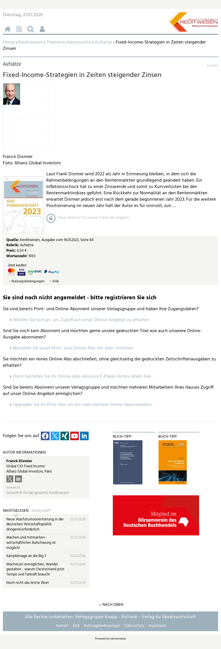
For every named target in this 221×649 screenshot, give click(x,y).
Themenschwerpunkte (69, 42)
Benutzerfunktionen (43, 32)
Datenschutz (134, 626)
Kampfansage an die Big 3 (26, 556)
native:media (118, 638)
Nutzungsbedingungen (28, 281)
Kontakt (62, 626)
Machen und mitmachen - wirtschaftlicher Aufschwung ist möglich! (31, 543)
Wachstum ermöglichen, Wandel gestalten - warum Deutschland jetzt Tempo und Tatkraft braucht (35, 569)
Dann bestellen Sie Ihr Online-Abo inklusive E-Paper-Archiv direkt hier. (82, 376)
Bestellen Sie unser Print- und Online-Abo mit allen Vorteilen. (73, 348)
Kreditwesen (30, 42)
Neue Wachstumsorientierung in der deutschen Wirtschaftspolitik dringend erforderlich (35, 524)
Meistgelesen (15, 511)
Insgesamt (41, 511)
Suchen (31, 32)
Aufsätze (103, 42)
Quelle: (13, 240)
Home (8, 42)
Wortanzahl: (17, 256)
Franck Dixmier (19, 461)
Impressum (157, 626)
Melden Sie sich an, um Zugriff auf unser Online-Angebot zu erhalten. (81, 320)
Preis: (11, 251)
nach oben (112, 605)
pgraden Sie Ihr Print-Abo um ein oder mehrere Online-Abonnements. (84, 405)
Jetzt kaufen (17, 265)
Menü (20, 32)
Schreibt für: (13, 488)
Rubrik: (13, 245)
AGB (55, 281)
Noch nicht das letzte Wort (27, 583)
